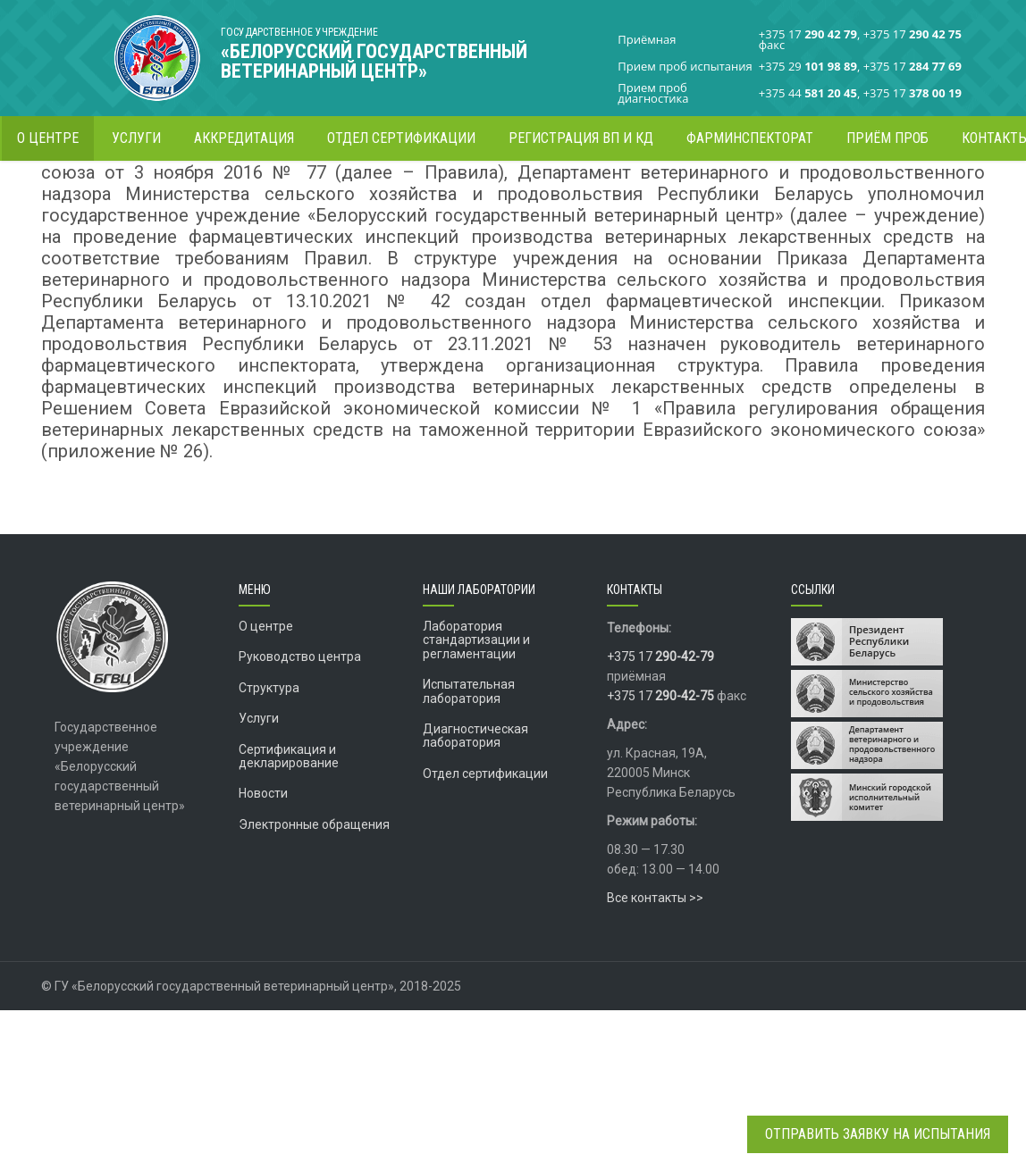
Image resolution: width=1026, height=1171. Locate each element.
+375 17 (660, 817)
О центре (266, 787)
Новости (263, 954)
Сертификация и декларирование (289, 917)
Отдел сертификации (485, 934)
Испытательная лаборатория (469, 852)
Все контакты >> (655, 1058)
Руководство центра (300, 817)
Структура (269, 848)
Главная (757, 192)
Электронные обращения (314, 985)
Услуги (259, 879)
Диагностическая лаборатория (475, 896)
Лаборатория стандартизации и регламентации (476, 801)
